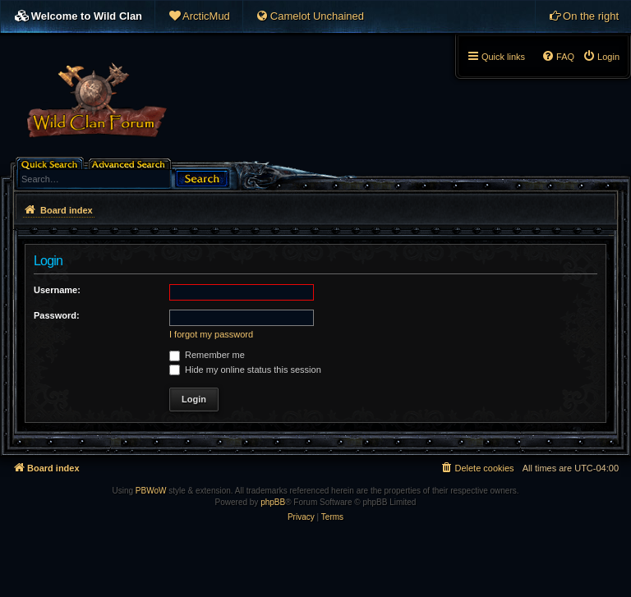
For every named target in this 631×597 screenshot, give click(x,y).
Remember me (207, 355)
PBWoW (151, 490)
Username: (57, 290)
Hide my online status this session (245, 369)
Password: (57, 315)
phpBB (272, 502)
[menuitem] (199, 16)
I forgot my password (211, 334)
